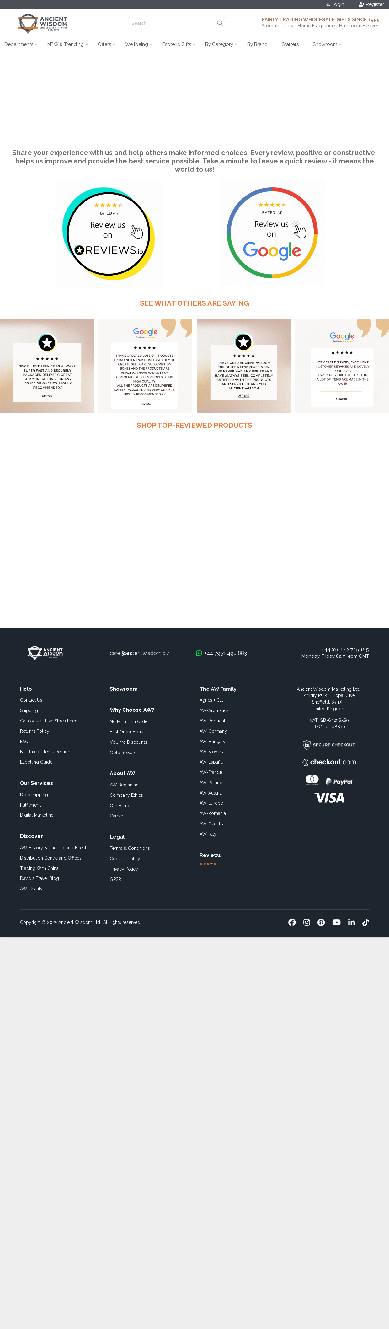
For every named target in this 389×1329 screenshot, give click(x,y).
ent (30, 805)
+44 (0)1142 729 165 (345, 649)
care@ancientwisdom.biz (139, 653)
